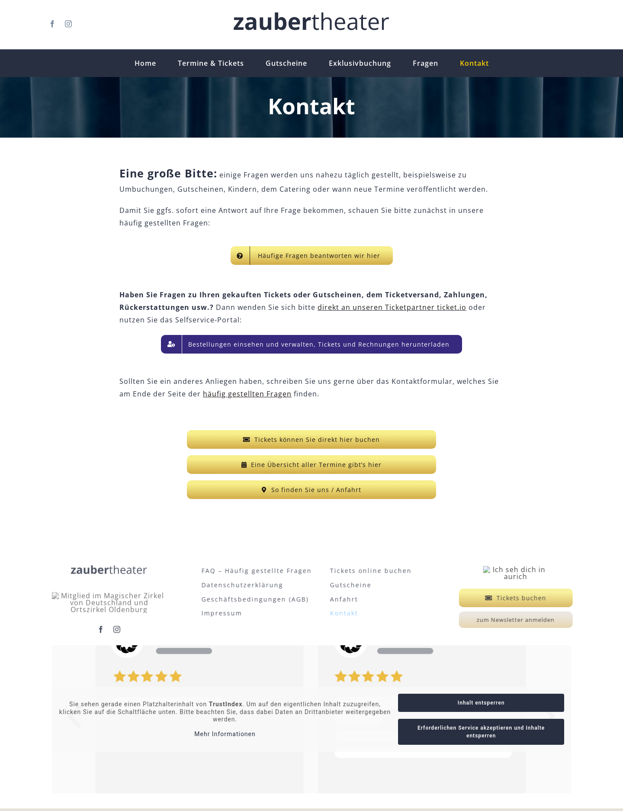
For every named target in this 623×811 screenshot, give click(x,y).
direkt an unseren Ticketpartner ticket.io (392, 307)
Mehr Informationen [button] (224, 736)
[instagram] (68, 23)
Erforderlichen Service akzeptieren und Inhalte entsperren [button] (481, 734)
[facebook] (52, 23)
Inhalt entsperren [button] (481, 705)
